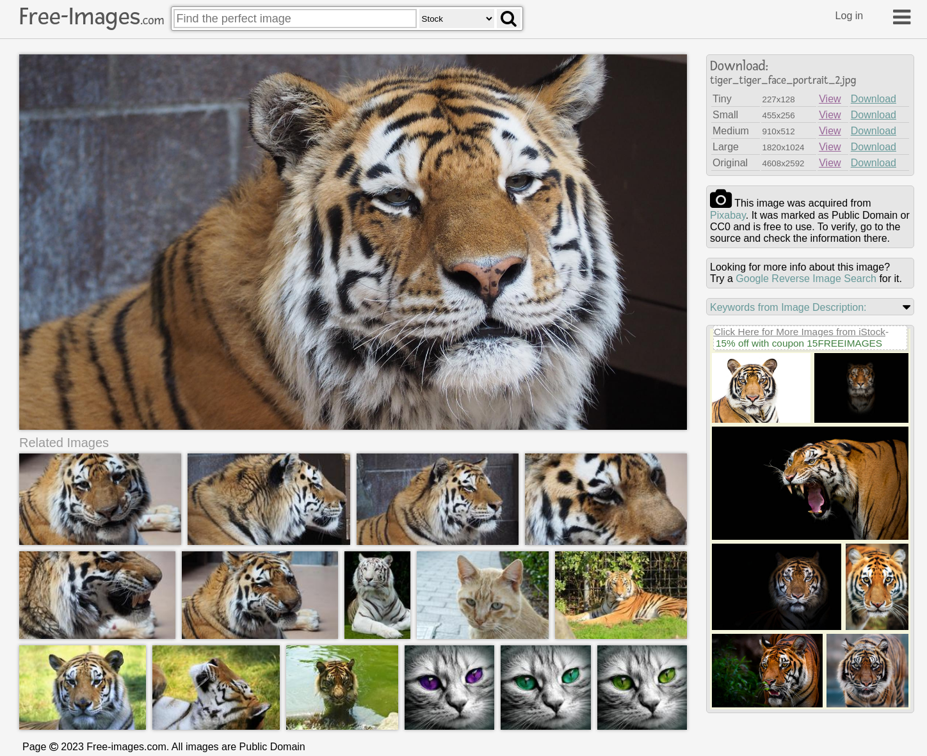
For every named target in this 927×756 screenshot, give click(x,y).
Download (873, 98)
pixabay (728, 215)
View (830, 98)
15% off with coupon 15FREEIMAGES (799, 343)
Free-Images (91, 16)
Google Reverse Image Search (806, 278)
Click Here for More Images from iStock (799, 331)
